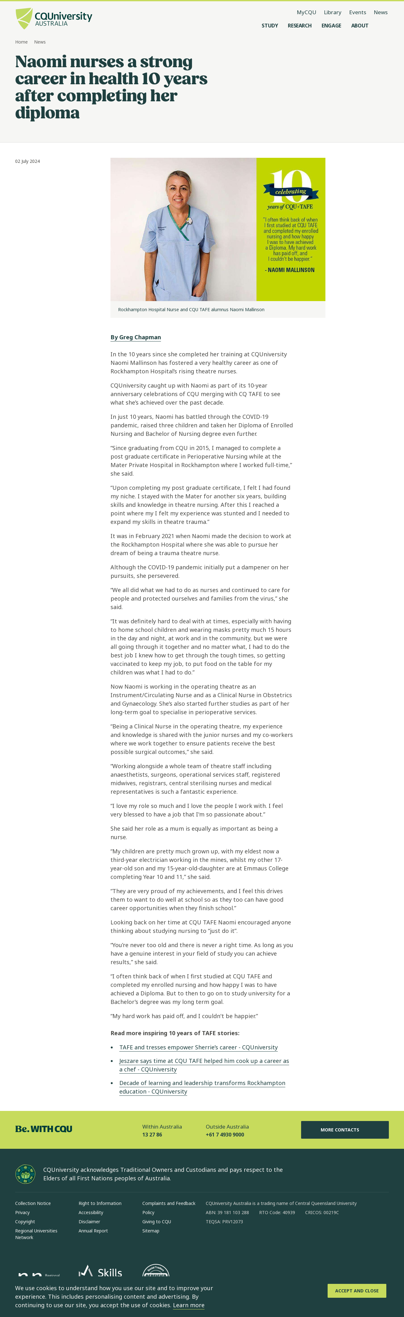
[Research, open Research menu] (299, 26)
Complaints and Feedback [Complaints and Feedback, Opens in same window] (168, 1203)
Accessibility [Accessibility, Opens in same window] (91, 1212)
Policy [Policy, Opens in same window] (148, 1212)
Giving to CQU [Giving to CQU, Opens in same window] (156, 1222)
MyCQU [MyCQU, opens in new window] (306, 12)
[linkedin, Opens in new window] (245, 1242)
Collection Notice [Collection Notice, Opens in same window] (33, 1203)
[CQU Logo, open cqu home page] (54, 19)
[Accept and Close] (357, 1291)
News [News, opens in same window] (381, 12)
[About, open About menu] (360, 26)
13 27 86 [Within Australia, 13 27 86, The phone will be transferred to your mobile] (152, 1134)
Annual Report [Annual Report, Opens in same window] (93, 1231)
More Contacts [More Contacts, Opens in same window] (345, 1130)
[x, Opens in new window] (262, 1242)
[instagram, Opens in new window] (229, 1242)
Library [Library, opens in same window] (333, 12)
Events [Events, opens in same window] (357, 12)
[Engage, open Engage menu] (331, 26)
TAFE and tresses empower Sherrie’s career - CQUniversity (198, 1047)
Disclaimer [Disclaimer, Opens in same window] (89, 1222)
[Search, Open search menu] (382, 25)
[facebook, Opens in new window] (213, 1242)
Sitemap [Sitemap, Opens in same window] (150, 1231)
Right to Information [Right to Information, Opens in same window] (100, 1203)
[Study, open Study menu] (269, 26)
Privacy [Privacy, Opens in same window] (22, 1212)
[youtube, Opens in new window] (278, 1242)
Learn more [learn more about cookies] (189, 1305)
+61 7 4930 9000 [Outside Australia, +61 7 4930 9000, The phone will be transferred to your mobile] (225, 1134)
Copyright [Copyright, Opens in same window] (25, 1222)
